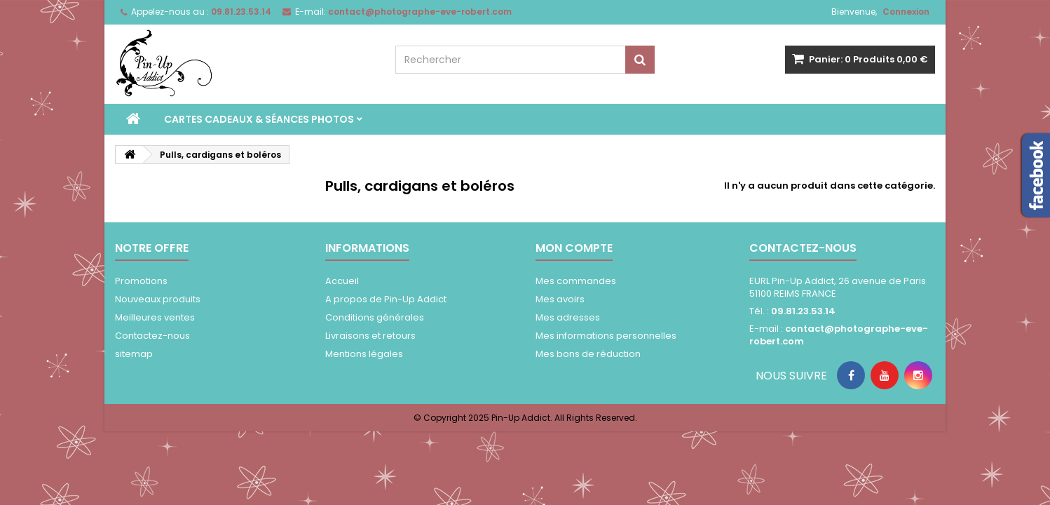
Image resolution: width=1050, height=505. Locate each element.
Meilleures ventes (155, 317)
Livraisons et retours (370, 335)
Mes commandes (576, 281)
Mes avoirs (560, 299)
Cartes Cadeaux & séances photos (259, 119)
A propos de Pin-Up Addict (385, 299)
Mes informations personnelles (606, 335)
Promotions (141, 281)
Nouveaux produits (157, 299)
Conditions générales (374, 317)
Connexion (905, 12)
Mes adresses (568, 317)
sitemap (134, 354)
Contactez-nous (152, 335)
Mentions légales (364, 354)
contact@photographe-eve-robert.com (838, 335)
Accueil (342, 281)
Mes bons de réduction (588, 354)
